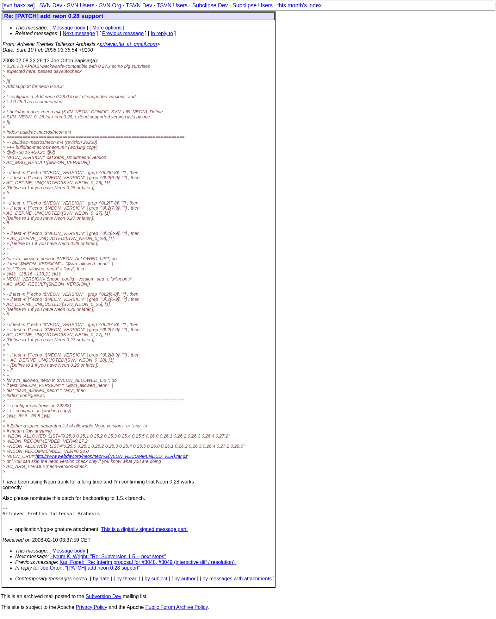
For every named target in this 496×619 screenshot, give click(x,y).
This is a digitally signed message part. (144, 533)
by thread (127, 582)
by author (184, 582)
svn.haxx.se (18, 5)
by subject (156, 582)
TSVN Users (172, 5)
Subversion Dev (103, 600)
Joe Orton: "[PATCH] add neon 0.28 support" (90, 571)
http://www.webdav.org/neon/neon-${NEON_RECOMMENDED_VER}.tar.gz (111, 456)
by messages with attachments (237, 582)
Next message (79, 33)
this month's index (299, 5)
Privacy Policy (91, 611)
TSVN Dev (139, 5)
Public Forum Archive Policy (176, 611)
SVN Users (80, 5)
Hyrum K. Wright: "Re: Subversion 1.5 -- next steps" (108, 560)
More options (107, 27)
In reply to (162, 33)
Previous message (123, 33)
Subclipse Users (252, 5)
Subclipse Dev (210, 5)
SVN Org (110, 5)
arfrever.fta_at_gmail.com (128, 44)
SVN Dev (50, 5)
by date (101, 582)
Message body (68, 27)
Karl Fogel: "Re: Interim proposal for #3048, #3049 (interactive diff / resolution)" (148, 566)
